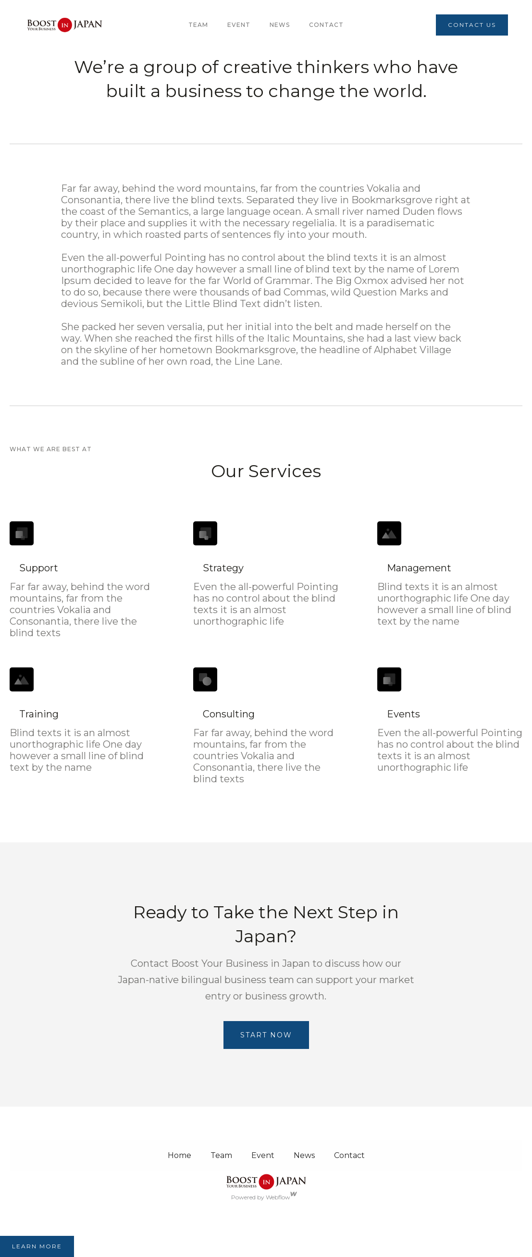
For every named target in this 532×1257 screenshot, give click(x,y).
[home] (64, 25)
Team (221, 1155)
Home (179, 1155)
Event (238, 24)
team (198, 24)
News (280, 24)
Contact (326, 24)
